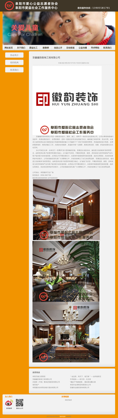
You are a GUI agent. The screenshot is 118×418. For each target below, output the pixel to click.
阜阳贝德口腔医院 (38, 376)
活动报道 (70, 48)
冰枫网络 (68, 416)
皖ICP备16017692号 (53, 416)
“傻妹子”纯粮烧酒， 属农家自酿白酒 (83, 382)
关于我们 (21, 48)
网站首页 (8, 48)
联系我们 (107, 48)
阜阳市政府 (68, 400)
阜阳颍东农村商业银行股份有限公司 (45, 387)
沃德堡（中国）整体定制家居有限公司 (46, 382)
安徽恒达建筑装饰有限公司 (79, 387)
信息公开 (58, 48)
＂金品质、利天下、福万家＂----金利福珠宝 (85, 376)
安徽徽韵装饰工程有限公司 (42, 379)
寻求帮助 (95, 48)
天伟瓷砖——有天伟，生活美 (80, 379)
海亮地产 (35, 385)
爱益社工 (33, 48)
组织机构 (14, 62)
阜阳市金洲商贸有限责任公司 (80, 385)
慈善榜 (46, 48)
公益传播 (83, 48)
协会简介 (14, 55)
